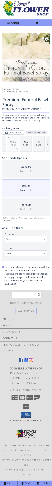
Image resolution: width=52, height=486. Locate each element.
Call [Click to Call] (8, 483)
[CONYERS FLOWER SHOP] (26, 15)
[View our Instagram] (31, 361)
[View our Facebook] (21, 361)
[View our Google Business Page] (26, 361)
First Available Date (36, 132)
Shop (13, 22)
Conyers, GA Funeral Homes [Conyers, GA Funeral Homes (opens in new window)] (18, 445)
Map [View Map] (26, 483)
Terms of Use (26, 474)
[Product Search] (27, 295)
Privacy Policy (13, 470)
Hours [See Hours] (43, 483)
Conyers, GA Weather (13, 460)
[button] (26, 415)
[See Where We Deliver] (26, 310)
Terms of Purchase (34, 470)
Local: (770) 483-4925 (26, 383)
